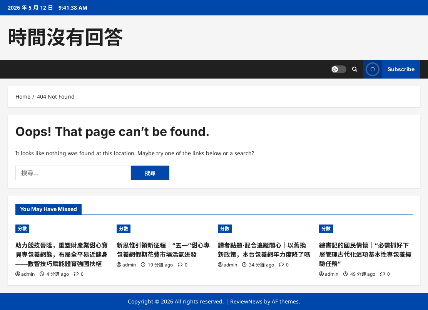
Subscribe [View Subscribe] (389, 69)
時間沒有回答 (65, 37)
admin (28, 274)
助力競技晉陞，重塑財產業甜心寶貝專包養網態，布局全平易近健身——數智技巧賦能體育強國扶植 (61, 254)
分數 (22, 228)
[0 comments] (79, 274)
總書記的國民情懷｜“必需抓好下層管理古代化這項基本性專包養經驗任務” (365, 254)
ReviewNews (246, 301)
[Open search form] (354, 69)
